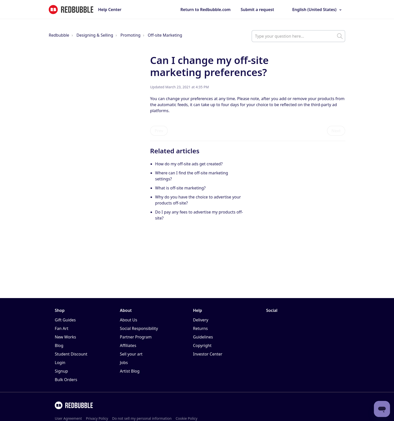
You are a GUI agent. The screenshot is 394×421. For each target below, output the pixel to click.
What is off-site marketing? (180, 188)
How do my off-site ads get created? (189, 164)
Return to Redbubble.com (205, 9)
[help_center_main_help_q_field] (298, 36)
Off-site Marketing (165, 35)
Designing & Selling (94, 35)
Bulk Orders (66, 379)
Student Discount (71, 354)
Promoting (130, 35)
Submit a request (257, 9)
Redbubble (59, 35)
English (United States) (314, 9)
